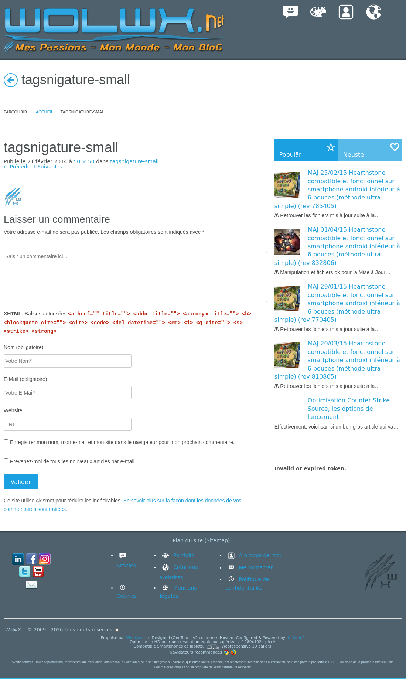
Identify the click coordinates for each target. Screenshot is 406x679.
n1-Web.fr (295, 637)
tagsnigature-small (134, 161)
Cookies (127, 596)
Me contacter (255, 567)
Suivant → (50, 167)
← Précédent (20, 167)
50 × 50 (84, 161)
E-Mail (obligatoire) (25, 379)
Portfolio (177, 555)
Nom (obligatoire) (23, 347)
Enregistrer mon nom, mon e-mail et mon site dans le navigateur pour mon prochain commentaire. (122, 442)
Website (13, 410)
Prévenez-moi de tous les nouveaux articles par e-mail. (73, 461)
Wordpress (136, 637)
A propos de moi (253, 555)
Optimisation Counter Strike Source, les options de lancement (349, 408)
